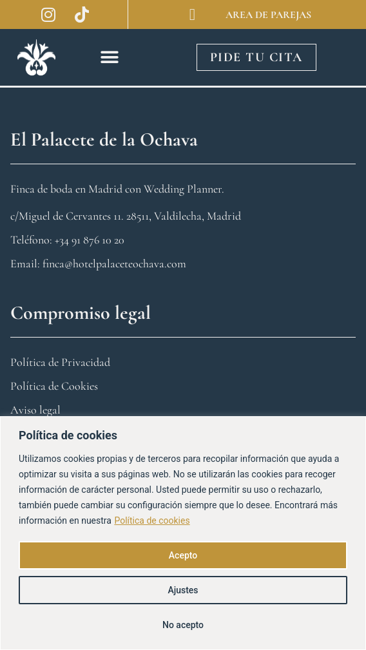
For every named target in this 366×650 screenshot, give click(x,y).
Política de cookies (151, 520)
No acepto (183, 625)
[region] (183, 533)
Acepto (183, 555)
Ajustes (183, 590)
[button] (109, 57)
